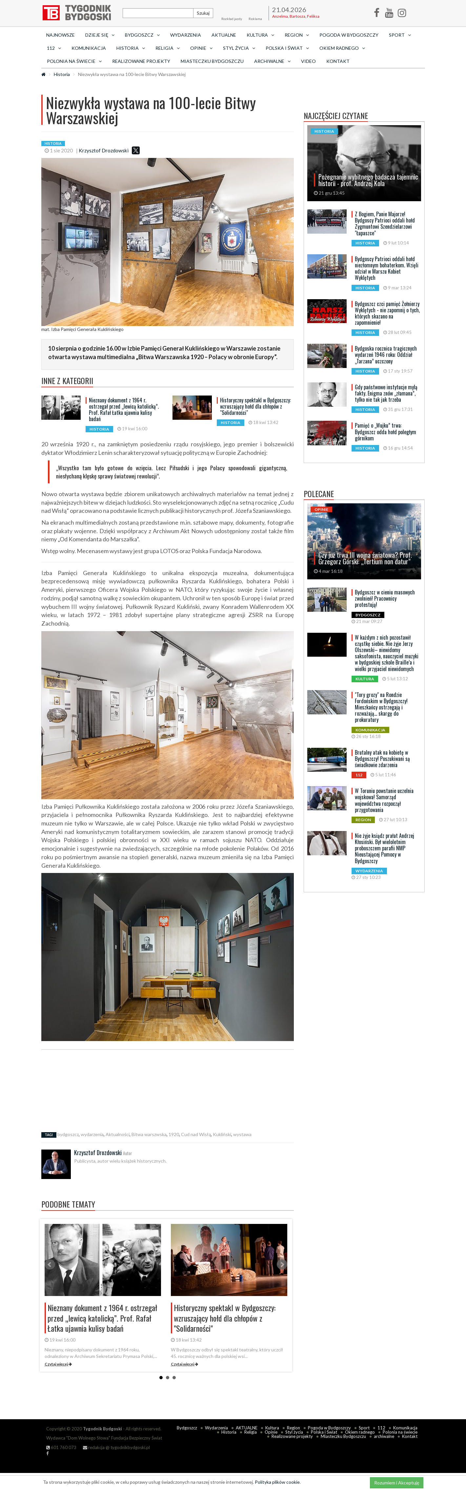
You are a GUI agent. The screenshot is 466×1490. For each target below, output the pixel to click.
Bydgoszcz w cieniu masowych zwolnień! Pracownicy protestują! (385, 598)
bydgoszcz (68, 1134)
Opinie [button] (201, 48)
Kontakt (338, 61)
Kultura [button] (260, 35)
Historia (62, 74)
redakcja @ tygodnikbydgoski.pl (116, 1447)
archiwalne (384, 1436)
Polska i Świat (324, 1432)
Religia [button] (167, 48)
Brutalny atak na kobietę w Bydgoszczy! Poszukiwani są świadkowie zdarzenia (382, 758)
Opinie (271, 1432)
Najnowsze (60, 35)
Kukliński (222, 1134)
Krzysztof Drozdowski (104, 150)
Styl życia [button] (239, 48)
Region (293, 1427)
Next (282, 1264)
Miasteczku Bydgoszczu (212, 61)
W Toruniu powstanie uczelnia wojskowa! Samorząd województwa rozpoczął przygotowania (384, 800)
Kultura (272, 1427)
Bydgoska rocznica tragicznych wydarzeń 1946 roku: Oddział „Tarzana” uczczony (386, 354)
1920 (174, 1134)
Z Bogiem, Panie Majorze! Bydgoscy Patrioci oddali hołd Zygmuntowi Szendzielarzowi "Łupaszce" (385, 223)
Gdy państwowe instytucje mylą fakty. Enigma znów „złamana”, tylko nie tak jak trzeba (386, 393)
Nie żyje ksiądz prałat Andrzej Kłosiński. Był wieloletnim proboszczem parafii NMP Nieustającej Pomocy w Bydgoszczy (384, 848)
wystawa (242, 1134)
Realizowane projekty (141, 61)
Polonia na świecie (400, 1432)
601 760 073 (61, 1447)
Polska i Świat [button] (287, 48)
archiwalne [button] (272, 61)
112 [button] (54, 48)
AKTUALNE (224, 35)
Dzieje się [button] (99, 35)
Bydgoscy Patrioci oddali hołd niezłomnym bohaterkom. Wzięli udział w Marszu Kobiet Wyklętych (386, 268)
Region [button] (297, 35)
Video (308, 61)
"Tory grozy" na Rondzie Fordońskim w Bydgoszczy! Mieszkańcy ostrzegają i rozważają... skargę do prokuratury (381, 707)
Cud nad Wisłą (196, 1134)
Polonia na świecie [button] (74, 61)
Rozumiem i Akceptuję (396, 1482)
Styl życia (294, 1432)
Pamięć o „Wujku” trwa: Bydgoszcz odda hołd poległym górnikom (385, 431)
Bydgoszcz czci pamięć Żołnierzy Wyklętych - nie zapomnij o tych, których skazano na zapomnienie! (387, 313)
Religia (250, 1432)
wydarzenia (92, 1134)
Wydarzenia (185, 35)
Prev (50, 1264)
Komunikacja (88, 48)
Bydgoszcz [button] (142, 35)
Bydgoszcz (187, 1427)
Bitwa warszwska (149, 1134)
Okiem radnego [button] (342, 48)
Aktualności (118, 1134)
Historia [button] (130, 48)
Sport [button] (400, 35)
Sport (364, 1427)
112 (381, 1427)
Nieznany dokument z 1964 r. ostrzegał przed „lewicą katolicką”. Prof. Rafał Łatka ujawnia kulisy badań (124, 409)
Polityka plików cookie (277, 1482)
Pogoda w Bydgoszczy (348, 35)
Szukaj (203, 13)
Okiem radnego (360, 1432)
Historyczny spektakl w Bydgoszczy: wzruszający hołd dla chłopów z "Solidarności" (255, 406)
